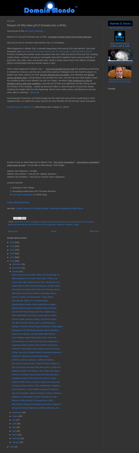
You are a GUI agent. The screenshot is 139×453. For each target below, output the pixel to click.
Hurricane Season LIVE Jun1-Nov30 (120, 63)
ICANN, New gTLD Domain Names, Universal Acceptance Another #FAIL (50, 208)
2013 (12, 447)
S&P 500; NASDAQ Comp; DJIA (120, 28)
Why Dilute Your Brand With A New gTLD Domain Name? (36, 289)
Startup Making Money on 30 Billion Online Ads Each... (35, 308)
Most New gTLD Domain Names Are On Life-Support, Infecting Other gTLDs (56, 51)
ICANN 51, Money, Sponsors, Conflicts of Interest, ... (34, 360)
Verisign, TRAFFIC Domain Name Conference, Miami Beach (37, 326)
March (15, 435)
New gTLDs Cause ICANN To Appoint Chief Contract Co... (36, 363)
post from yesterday (34, 31)
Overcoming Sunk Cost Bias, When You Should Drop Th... (36, 275)
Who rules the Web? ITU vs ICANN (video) (30, 301)
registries (69, 224)
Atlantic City (18, 222)
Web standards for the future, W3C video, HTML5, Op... (35, 278)
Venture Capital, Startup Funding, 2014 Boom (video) (34, 319)
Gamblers (90, 222)
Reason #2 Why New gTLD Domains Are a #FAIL (32, 400)
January (16, 442)
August (15, 416)
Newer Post (13, 231)
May (14, 427)
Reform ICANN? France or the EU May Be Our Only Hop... (36, 382)
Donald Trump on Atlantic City (21, 107)
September (17, 412)
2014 (12, 261)
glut (30, 224)
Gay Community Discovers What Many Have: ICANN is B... (37, 367)
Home (53, 231)
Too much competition (22, 194)
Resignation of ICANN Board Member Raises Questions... (36, 330)
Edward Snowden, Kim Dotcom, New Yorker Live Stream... (36, 371)
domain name (53, 222)
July (14, 420)
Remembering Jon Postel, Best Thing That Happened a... (36, 341)
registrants (61, 224)
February (16, 438)
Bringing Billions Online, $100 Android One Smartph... (34, 304)
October (16, 271)
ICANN (35, 224)
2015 (12, 257)
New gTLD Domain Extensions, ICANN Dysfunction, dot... (36, 408)
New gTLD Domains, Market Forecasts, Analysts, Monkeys (36, 393)
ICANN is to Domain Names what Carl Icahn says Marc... (36, 375)
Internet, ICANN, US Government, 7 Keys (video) (32, 297)
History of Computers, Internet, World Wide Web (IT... (34, 334)
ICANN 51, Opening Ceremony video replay (30, 356)
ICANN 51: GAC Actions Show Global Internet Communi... (36, 349)
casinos (27, 222)
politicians (52, 224)
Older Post (94, 231)
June (14, 424)
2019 (12, 242)
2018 (12, 246)
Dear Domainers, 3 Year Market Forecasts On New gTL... (36, 389)
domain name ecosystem (68, 222)
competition (35, 222)
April (14, 431)
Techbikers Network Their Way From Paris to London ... (35, 378)
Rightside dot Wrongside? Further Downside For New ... (35, 397)
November (16, 268)
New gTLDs (43, 224)
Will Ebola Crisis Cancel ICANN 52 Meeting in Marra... (34, 293)
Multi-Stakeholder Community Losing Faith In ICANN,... (35, 315)
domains (82, 222)
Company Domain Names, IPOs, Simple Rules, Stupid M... (36, 386)
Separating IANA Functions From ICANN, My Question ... (36, 345)
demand (43, 222)
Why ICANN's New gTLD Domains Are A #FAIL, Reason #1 (37, 404)
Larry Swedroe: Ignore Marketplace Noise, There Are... (35, 338)
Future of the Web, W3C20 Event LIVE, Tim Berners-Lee (35, 282)
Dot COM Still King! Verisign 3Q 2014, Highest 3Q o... (34, 312)
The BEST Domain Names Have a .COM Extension (33, 323)
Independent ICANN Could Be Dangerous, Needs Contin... (36, 286)
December (16, 264)
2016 (12, 253)
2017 (12, 250)
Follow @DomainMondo (18, 202)
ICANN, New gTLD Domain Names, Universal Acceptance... (37, 352)
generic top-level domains (18, 224)
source (35, 92)
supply (76, 224)
